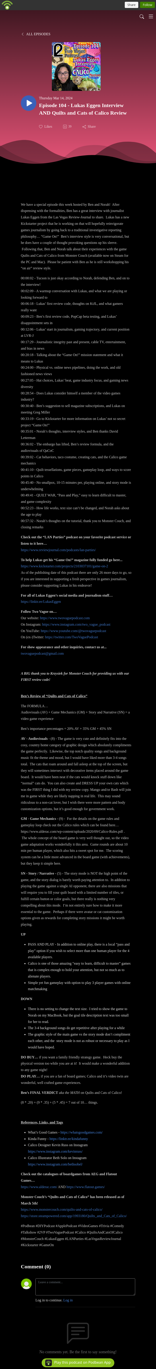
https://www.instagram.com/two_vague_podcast (76, 624)
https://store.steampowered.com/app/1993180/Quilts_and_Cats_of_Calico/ (74, 1216)
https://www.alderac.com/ (39, 1187)
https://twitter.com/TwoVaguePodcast (71, 637)
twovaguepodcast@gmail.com (42, 653)
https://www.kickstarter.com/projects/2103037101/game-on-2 (64, 566)
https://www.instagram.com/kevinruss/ (55, 1151)
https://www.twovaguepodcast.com (65, 618)
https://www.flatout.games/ (85, 1187)
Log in (68, 1300)
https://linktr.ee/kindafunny (68, 1139)
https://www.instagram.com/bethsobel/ (55, 1164)
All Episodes (35, 34)
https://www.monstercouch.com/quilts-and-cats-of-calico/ (62, 1209)
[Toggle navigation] (151, 16)
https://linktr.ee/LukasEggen (41, 601)
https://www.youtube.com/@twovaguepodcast (73, 631)
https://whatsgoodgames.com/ (81, 1132)
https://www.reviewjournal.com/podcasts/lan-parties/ (58, 550)
